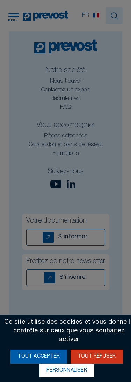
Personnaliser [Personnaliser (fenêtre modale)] (66, 370)
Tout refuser (97, 356)
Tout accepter (38, 356)
